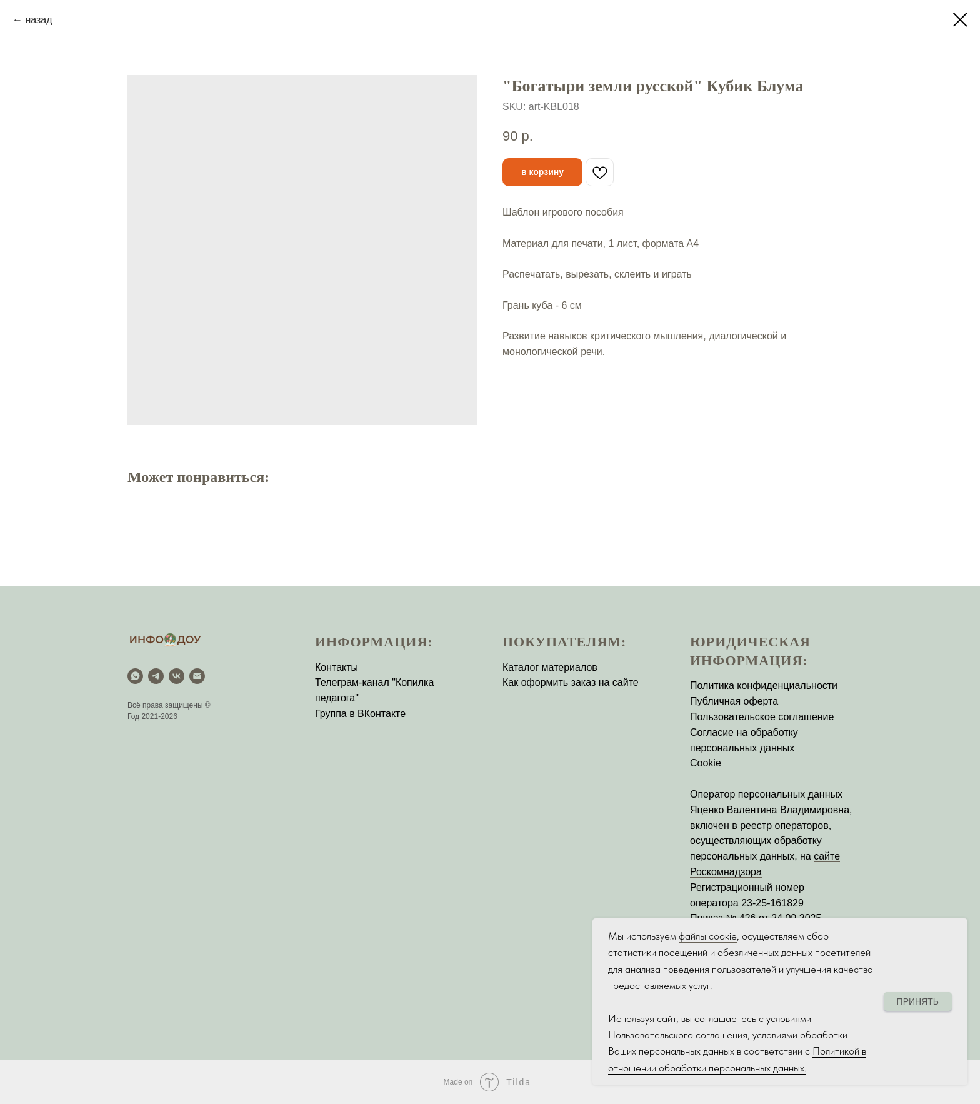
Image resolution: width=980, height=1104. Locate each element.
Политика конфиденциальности (764, 685)
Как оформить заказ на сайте (570, 682)
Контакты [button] (336, 667)
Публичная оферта (734, 701)
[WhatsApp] (135, 676)
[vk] (176, 676)
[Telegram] (156, 676)
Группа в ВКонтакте (360, 713)
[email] (197, 676)
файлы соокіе (708, 936)
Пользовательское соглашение (762, 716)
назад (38, 19)
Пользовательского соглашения (678, 1034)
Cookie (705, 763)
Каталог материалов (550, 667)
